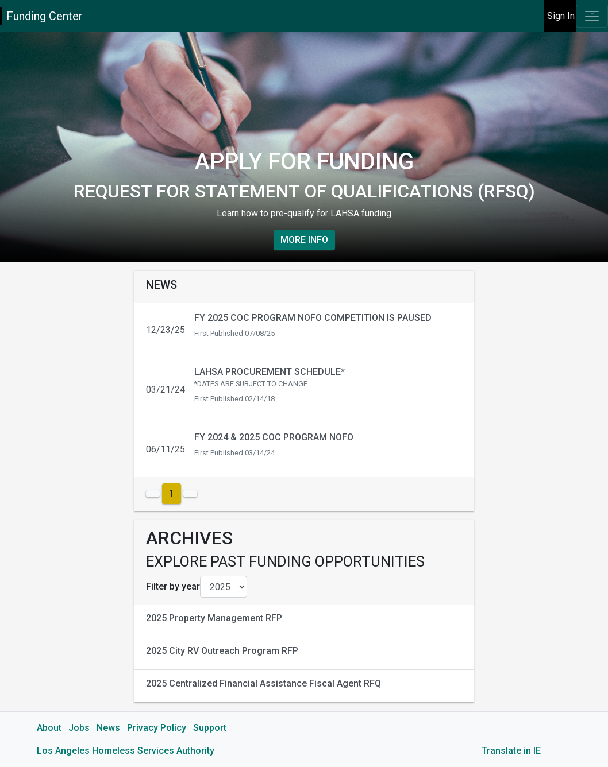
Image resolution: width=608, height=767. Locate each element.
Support (209, 727)
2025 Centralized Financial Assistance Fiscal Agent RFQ (263, 683)
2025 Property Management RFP (214, 618)
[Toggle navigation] (592, 16)
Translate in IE (511, 750)
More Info (304, 239)
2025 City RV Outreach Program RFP (222, 650)
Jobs (79, 727)
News (108, 727)
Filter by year (173, 586)
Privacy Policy (156, 727)
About (49, 727)
